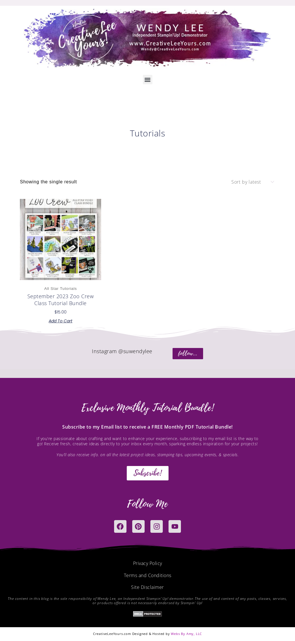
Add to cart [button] (60, 321)
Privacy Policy (147, 563)
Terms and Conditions (147, 575)
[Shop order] (252, 181)
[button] (147, 79)
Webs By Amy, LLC (186, 634)
